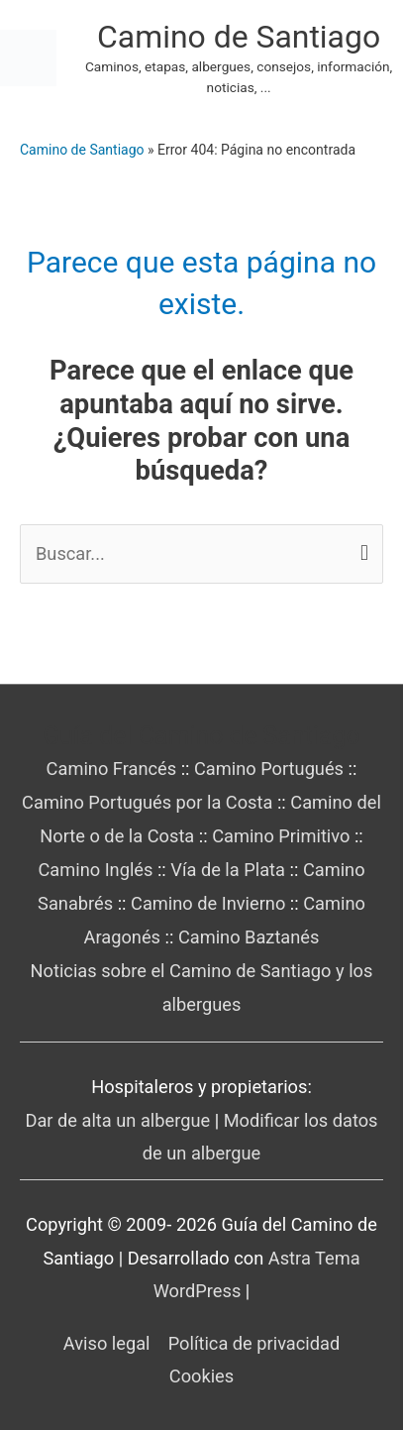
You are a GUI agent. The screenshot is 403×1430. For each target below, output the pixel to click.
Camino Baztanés (249, 937)
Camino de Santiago (238, 36)
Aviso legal (107, 1343)
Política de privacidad (254, 1343)
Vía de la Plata (227, 869)
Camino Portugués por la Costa (147, 802)
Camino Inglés (95, 869)
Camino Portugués (269, 768)
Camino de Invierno (208, 903)
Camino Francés (112, 768)
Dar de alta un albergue (117, 1120)
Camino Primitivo (281, 835)
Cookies (201, 1376)
